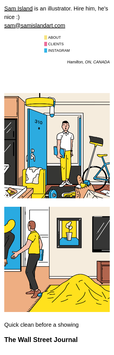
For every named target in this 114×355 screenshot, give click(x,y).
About (54, 37)
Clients (56, 44)
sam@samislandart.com (34, 25)
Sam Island (18, 8)
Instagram (59, 50)
